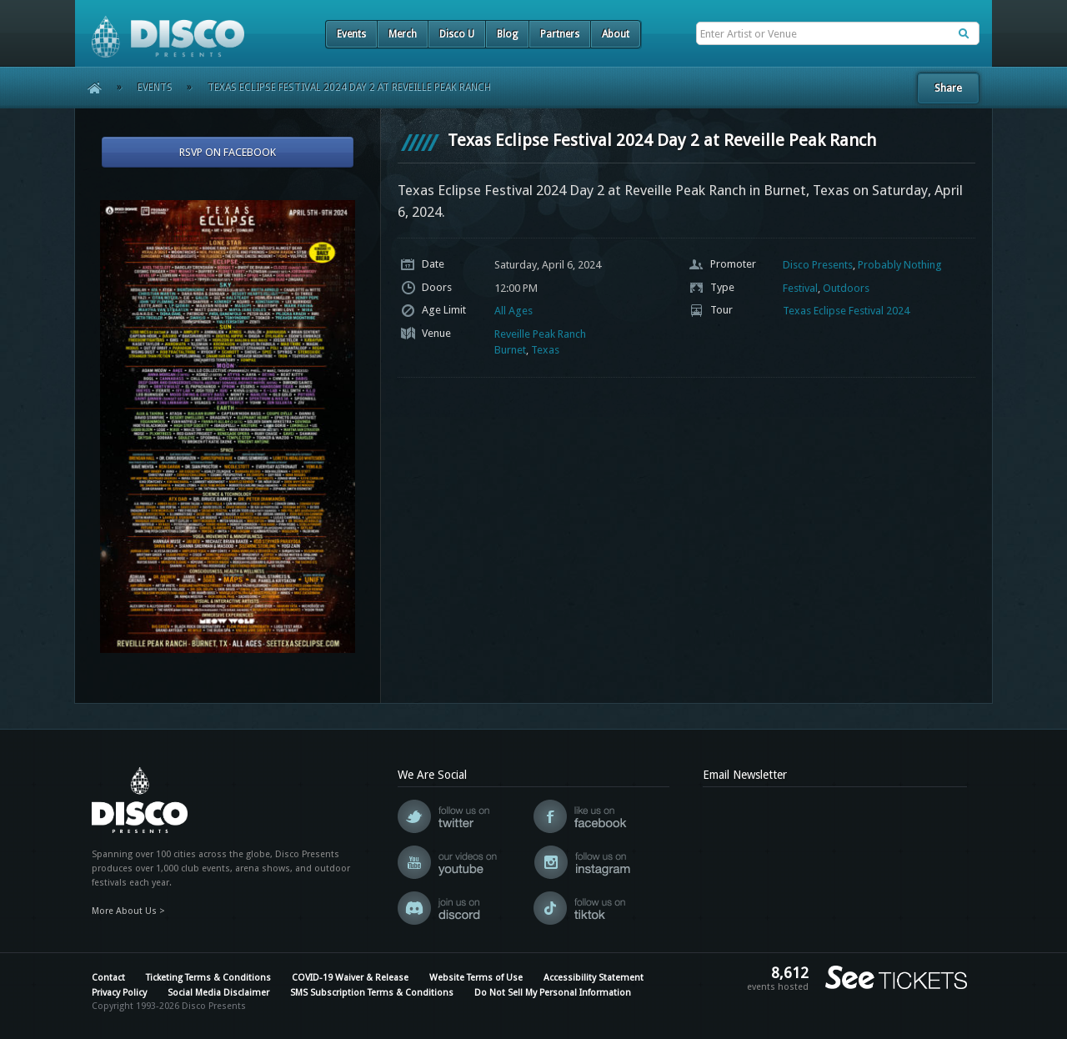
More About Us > (128, 911)
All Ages (513, 310)
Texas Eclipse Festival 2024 (846, 310)
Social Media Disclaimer (218, 992)
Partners (559, 34)
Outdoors (846, 288)
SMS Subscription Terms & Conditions (371, 992)
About (615, 34)
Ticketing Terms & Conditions (208, 977)
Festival (800, 288)
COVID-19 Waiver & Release (350, 977)
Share (948, 88)
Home (89, 87)
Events (351, 34)
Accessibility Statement (594, 977)
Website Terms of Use (476, 977)
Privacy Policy (119, 992)
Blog (507, 34)
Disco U (456, 34)
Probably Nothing (900, 264)
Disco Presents (818, 264)
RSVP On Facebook (227, 152)
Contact (108, 977)
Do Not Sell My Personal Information (552, 992)
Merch (402, 34)
